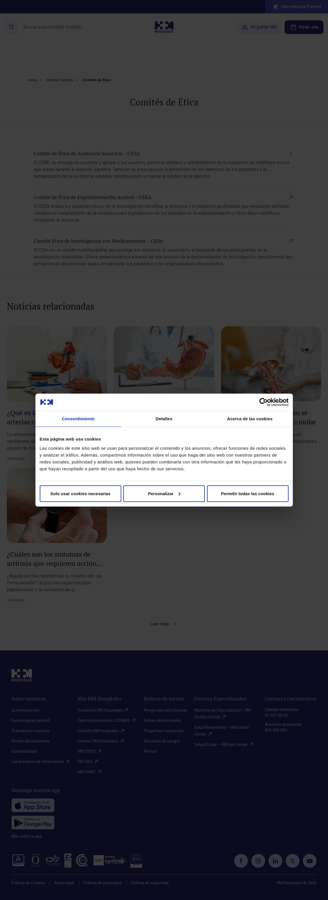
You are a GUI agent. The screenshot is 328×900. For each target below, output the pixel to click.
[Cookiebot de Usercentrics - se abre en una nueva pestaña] (263, 402)
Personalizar (164, 493)
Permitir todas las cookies (247, 493)
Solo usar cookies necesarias (80, 493)
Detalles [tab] (164, 418)
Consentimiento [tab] (78, 418)
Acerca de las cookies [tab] (250, 418)
